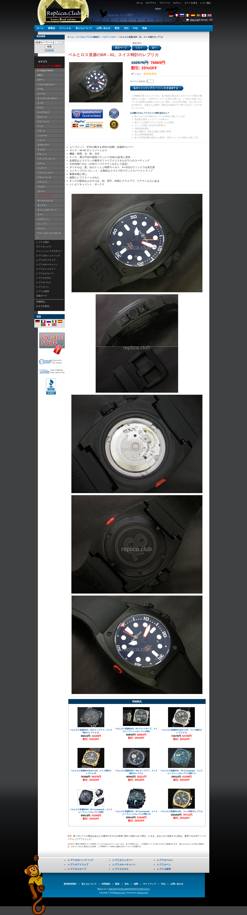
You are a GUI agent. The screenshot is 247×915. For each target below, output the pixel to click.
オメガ (39, 103)
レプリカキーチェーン (47, 264)
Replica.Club (119, 893)
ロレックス (41, 224)
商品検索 (41, 36)
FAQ (135, 28)
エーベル (40, 94)
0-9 (147, 889)
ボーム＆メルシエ (44, 200)
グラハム (40, 131)
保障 (136, 884)
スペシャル (65, 28)
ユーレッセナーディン (46, 210)
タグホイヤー (42, 145)
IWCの (39, 75)
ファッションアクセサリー (49, 251)
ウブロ (39, 89)
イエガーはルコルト (45, 84)
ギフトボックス (43, 246)
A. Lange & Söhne (44, 70)
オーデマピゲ (42, 112)
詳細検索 (49, 50)
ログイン (177, 3)
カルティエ (41, 117)
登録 (144, 28)
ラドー (39, 214)
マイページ (164, 3)
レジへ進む (205, 3)
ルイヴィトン (42, 219)
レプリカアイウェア (46, 260)
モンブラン (41, 205)
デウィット (41, 154)
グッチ (39, 126)
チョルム (40, 149)
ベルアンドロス (109, 37)
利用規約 (106, 884)
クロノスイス (42, 121)
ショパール (41, 135)
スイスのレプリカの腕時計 (87, 37)
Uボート (40, 80)
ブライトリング (43, 177)
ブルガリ (40, 187)
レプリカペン (42, 287)
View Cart (194, 20)
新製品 (51, 28)
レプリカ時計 (42, 242)
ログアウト (151, 3)
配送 (117, 28)
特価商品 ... (41, 301)
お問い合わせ (103, 28)
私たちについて (84, 28)
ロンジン (40, 228)
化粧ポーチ (41, 296)
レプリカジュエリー (46, 269)
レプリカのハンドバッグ (48, 255)
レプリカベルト (43, 282)
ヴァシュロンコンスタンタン (48, 235)
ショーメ (40, 140)
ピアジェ (40, 163)
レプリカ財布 (42, 291)
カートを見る (191, 3)
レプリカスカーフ (44, 273)
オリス (39, 108)
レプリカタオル (43, 278)
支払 (126, 28)
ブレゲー (40, 191)
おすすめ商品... (43, 306)
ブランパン (41, 182)
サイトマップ (149, 884)
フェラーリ (41, 168)
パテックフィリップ (45, 159)
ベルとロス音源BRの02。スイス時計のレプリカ (181, 811)
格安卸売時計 (70, 884)
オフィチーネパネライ (46, 98)
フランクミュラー (44, 173)
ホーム (139, 3)
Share (158, 9)
